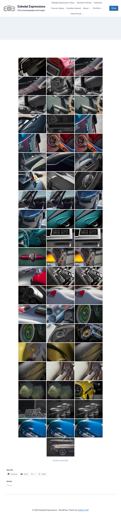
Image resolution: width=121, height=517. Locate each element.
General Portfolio (84, 3)
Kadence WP (83, 510)
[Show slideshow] (60, 460)
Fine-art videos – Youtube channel (66, 8)
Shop (113, 8)
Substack (98, 3)
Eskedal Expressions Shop (62, 3)
